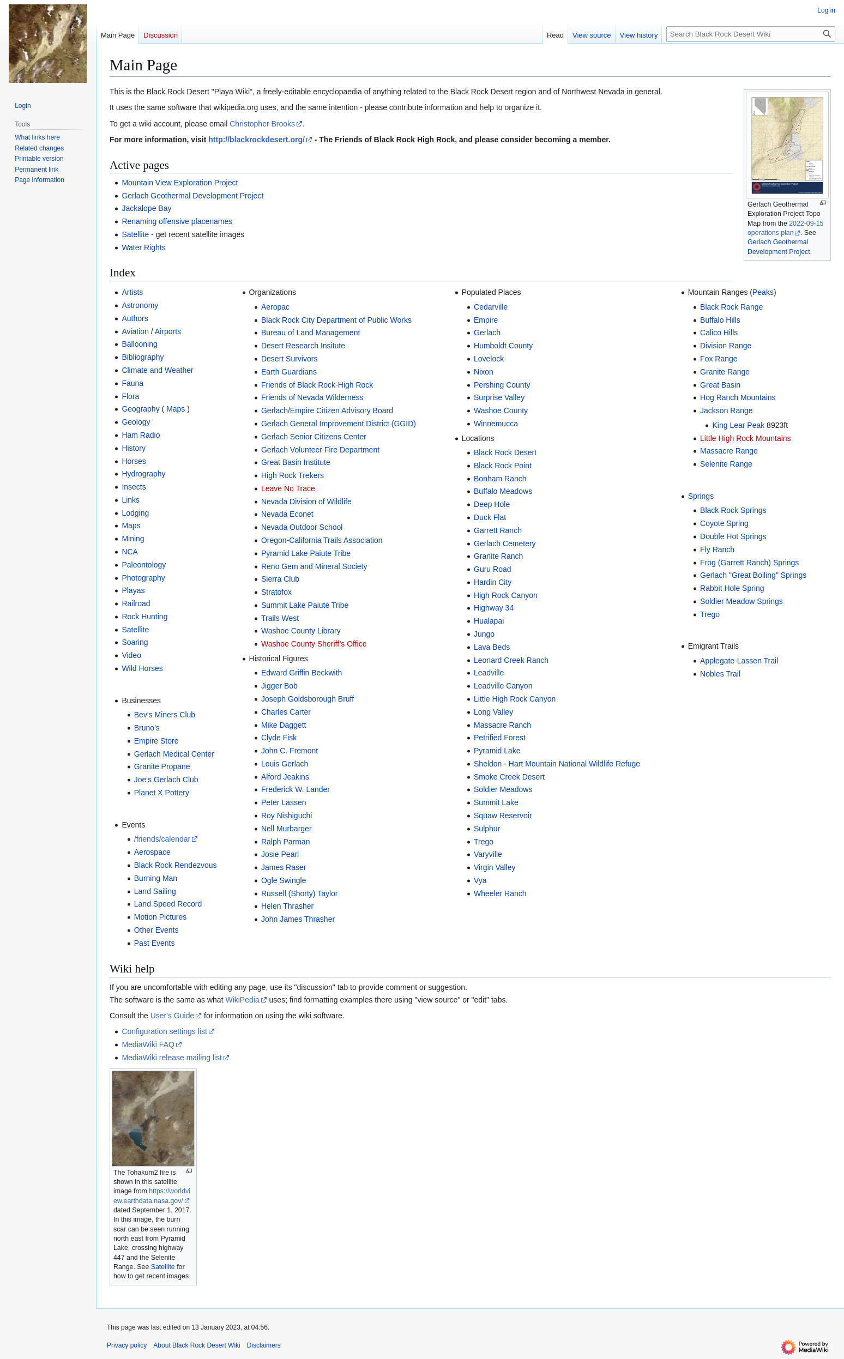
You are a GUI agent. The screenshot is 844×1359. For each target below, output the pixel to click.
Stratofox (276, 592)
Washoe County (501, 410)
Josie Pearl (280, 854)
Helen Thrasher (287, 906)
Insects (134, 486)
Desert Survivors (289, 358)
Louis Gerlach (284, 763)
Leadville (489, 672)
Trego (483, 841)
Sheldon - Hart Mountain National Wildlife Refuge (557, 763)
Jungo (484, 634)
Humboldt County (503, 345)
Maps (175, 408)
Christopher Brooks (262, 123)
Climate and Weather (157, 370)
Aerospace (152, 852)
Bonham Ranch (500, 478)
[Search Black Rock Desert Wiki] (750, 34)
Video (131, 655)
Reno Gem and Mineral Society (314, 566)
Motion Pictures (160, 917)
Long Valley (493, 712)
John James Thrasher (298, 919)
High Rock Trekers (292, 475)
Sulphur (487, 828)
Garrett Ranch (498, 530)
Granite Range (725, 371)
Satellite (135, 234)
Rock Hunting (144, 616)
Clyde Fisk (279, 737)
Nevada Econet (287, 514)
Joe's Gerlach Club (166, 779)
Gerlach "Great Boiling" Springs (753, 575)
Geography (140, 408)
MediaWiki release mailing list (172, 1057)
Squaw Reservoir (503, 815)
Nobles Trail (720, 673)
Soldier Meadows (503, 789)
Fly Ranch (717, 549)
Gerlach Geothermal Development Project (192, 195)
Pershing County (502, 384)
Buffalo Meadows (503, 491)
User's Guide (172, 1015)
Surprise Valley (499, 397)
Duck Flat (490, 517)
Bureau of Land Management (310, 332)
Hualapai (489, 621)
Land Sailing (155, 891)
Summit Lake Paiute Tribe (304, 605)
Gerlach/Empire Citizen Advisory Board (327, 410)
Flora (130, 396)
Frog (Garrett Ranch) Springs (749, 562)
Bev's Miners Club (164, 714)
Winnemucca (496, 423)
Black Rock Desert (505, 452)
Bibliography (143, 357)
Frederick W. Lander (295, 789)
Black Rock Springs (733, 510)
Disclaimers (264, 1345)
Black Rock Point (503, 465)
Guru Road (492, 569)
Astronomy (140, 305)
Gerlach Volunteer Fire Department (320, 449)
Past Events (154, 943)
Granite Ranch (498, 556)
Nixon (483, 371)
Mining (133, 538)
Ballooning (139, 344)
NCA (130, 551)
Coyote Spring (724, 523)
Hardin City (492, 582)
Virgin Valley (495, 867)
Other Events (156, 930)
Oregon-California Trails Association (322, 540)
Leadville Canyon (503, 685)
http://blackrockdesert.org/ (256, 139)
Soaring (135, 642)
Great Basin (720, 384)
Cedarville (491, 307)
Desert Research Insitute (303, 345)
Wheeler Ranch (500, 893)
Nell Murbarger (286, 828)
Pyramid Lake (497, 750)
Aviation (135, 331)
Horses (134, 461)
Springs (701, 496)
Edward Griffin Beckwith (301, 672)
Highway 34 (494, 607)
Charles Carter (286, 712)
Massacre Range (729, 450)
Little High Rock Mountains (745, 438)
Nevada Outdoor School (301, 527)
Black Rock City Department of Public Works (336, 320)
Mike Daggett (283, 725)
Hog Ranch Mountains (738, 397)
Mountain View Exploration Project (180, 182)
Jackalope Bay (146, 208)
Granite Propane (162, 766)
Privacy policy (127, 1345)
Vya (480, 880)
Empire (486, 320)
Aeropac (275, 307)
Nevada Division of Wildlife (306, 501)
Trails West (280, 618)
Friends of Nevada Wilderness (312, 397)
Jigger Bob (279, 685)
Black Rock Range (731, 307)
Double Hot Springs (733, 536)
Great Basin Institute (295, 462)
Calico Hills (719, 332)
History (134, 448)
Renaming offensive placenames (177, 221)
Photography (143, 577)
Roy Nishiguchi (286, 815)
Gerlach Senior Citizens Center (313, 436)
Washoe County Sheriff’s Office (314, 643)
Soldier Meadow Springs (741, 601)
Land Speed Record (168, 903)
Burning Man (155, 878)
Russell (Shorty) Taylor (299, 893)
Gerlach (487, 332)
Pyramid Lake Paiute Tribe (306, 553)
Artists (132, 292)
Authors (135, 318)
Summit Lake (496, 802)
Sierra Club (280, 579)
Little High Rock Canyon (515, 698)
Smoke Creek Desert (509, 776)
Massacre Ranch (502, 725)
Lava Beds (492, 647)
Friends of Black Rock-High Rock (317, 384)
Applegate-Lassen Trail (739, 660)
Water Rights (143, 247)
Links (131, 500)
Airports (168, 331)
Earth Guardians (289, 371)
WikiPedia (242, 999)
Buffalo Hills (720, 320)
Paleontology (144, 564)
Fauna (132, 383)
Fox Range (718, 358)
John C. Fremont (289, 750)
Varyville (488, 854)
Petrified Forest (500, 737)
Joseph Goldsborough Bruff (307, 698)
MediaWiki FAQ (148, 1044)
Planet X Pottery (161, 792)
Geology (136, 422)
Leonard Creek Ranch (511, 660)
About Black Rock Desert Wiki (196, 1345)
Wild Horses (142, 668)
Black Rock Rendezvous (175, 865)
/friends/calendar (162, 839)
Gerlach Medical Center (174, 754)
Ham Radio (141, 435)
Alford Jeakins (285, 776)
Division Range (725, 345)
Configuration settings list (164, 1031)
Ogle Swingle (283, 880)
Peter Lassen (283, 802)
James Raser (283, 867)
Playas (133, 590)
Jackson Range (726, 410)
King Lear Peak (738, 425)
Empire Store (156, 740)
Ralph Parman (285, 841)
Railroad (136, 603)
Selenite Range (726, 464)
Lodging (135, 513)
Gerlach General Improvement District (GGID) (338, 423)
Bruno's (147, 727)
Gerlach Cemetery (505, 543)
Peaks (763, 292)
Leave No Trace (288, 488)
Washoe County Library (301, 630)
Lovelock (489, 358)
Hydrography (143, 473)
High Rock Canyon (506, 595)
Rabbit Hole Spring (732, 588)
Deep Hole (492, 504)
